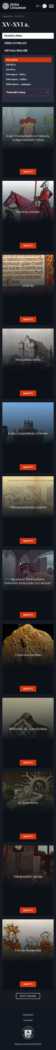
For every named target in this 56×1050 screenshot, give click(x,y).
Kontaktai (28, 1020)
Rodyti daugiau (28, 996)
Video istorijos (15, 43)
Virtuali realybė (15, 50)
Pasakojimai (13, 35)
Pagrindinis (7, 16)
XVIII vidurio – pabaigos (18, 84)
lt (38, 6)
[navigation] (51, 6)
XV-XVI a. (11, 69)
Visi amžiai (11, 59)
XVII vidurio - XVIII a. (16, 79)
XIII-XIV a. (11, 64)
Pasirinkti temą (28, 92)
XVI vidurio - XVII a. (16, 74)
